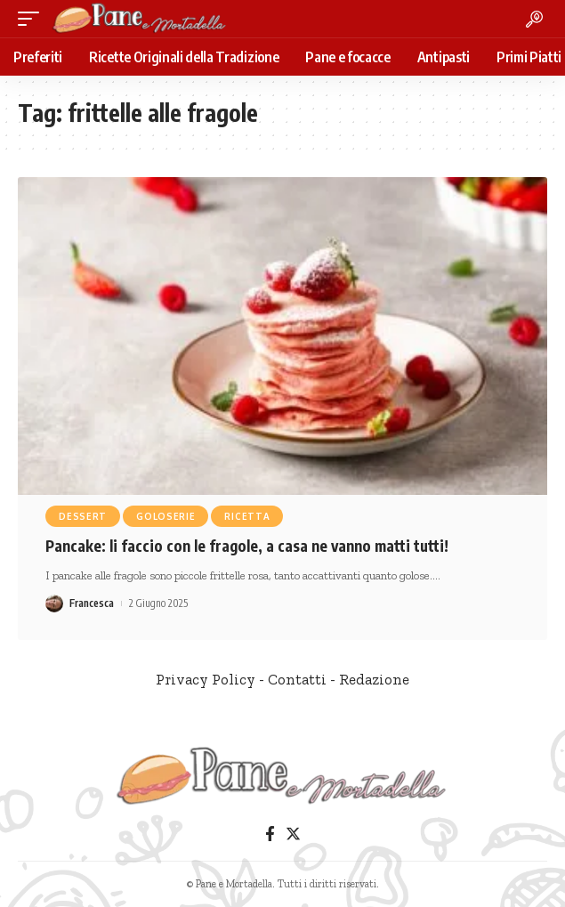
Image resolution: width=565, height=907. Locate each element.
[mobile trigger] (33, 18)
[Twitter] (293, 834)
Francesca (91, 603)
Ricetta (247, 516)
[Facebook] (270, 834)
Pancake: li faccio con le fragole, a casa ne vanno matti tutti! (246, 545)
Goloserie (165, 516)
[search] (534, 19)
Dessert (83, 516)
